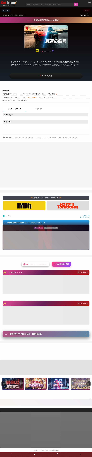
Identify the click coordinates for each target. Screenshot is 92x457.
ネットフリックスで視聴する (46, 76)
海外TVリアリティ (71, 137)
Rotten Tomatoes (54, 450)
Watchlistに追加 (61, 264)
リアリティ (47, 137)
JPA (6, 137)
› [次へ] (88, 383)
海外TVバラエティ (58, 137)
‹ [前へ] (3, 383)
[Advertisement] (46, 351)
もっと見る (83, 272)
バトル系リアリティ (28, 137)
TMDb (42, 450)
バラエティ (39, 137)
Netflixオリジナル (14, 137)
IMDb (46, 450)
